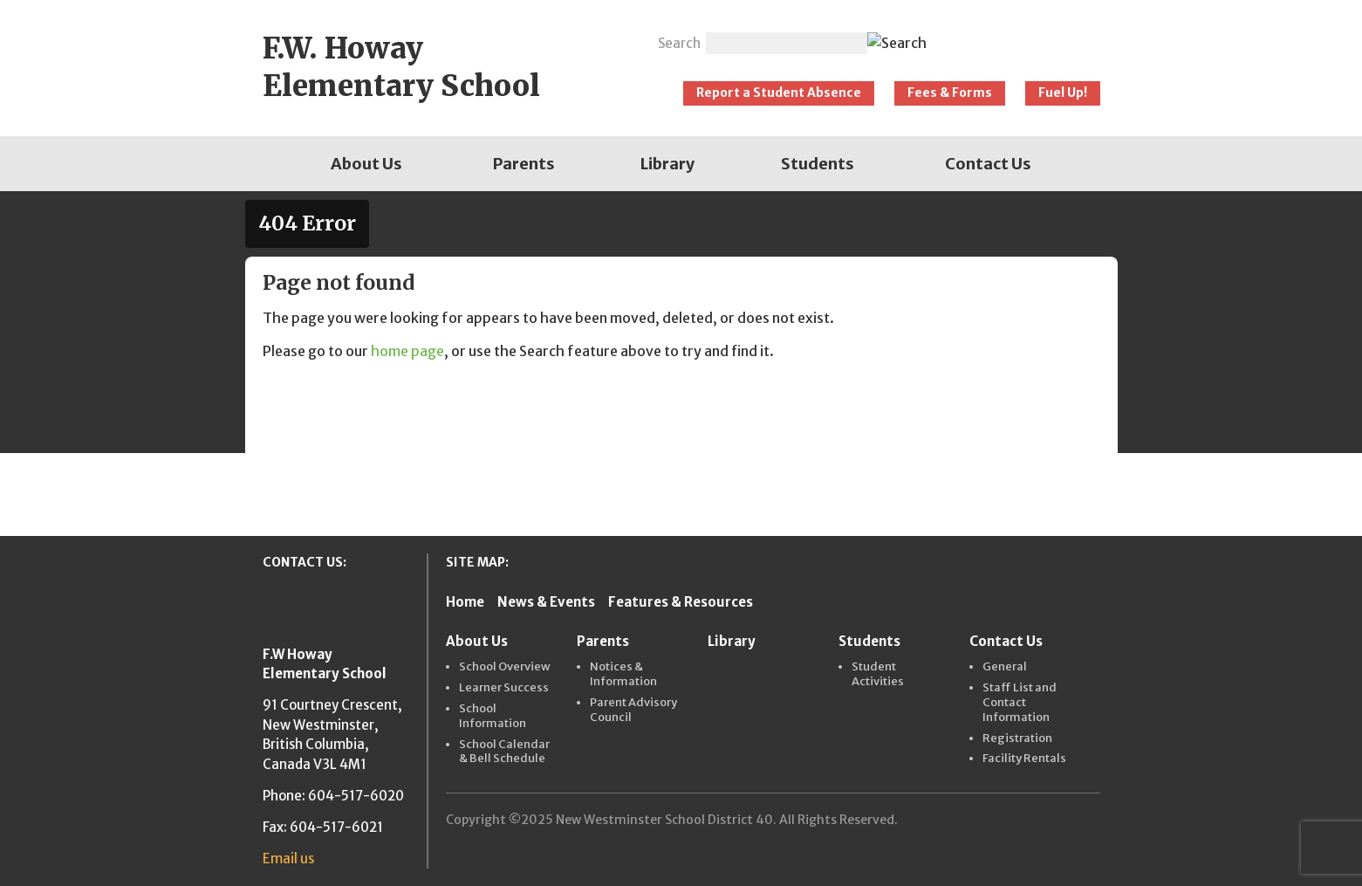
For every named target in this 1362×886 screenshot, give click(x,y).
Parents (524, 164)
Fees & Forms (949, 92)
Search (679, 43)
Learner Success (504, 688)
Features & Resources (680, 602)
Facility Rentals (1024, 759)
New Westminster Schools (1022, 36)
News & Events (546, 602)
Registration (1017, 738)
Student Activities (878, 674)
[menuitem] (366, 163)
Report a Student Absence (778, 92)
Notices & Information (623, 674)
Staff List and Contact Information (1019, 703)
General (1004, 667)
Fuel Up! (1062, 92)
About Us (366, 164)
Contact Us (988, 164)
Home (465, 602)
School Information (492, 716)
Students (817, 164)
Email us (288, 858)
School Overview (505, 667)
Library (667, 164)
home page (407, 351)
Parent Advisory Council (633, 710)
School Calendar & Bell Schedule (504, 752)
